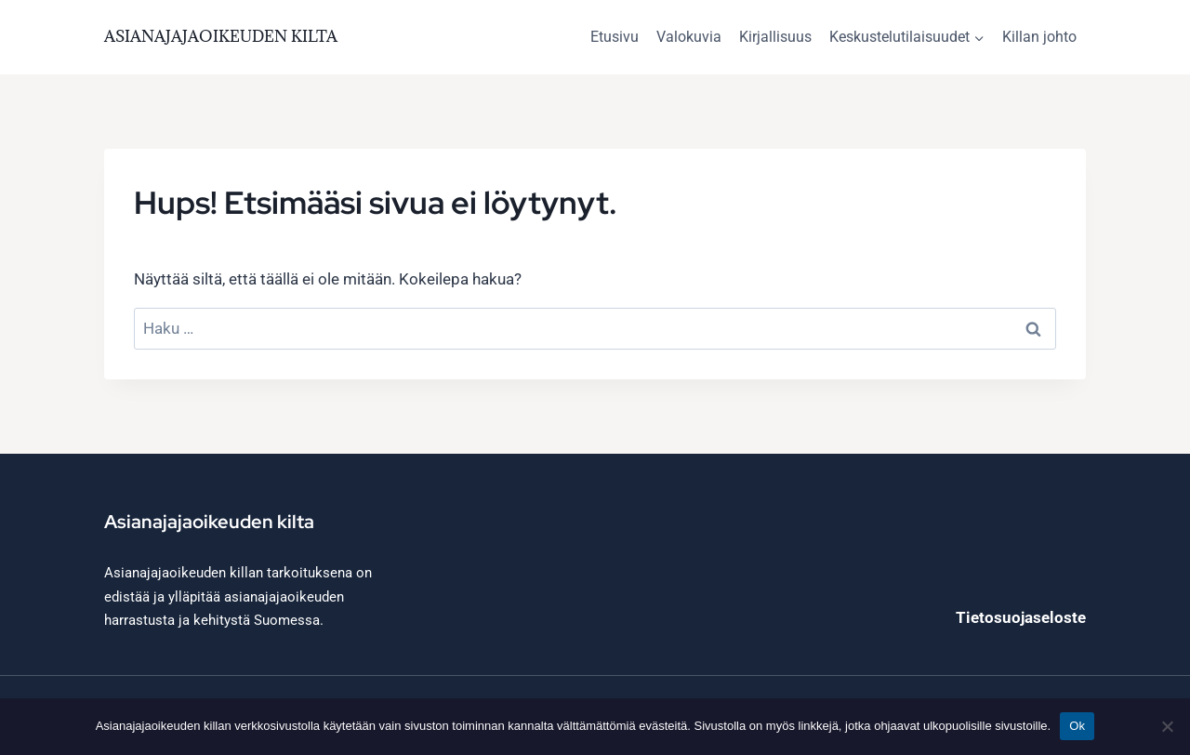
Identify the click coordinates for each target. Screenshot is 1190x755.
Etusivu (614, 37)
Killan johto (1039, 37)
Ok (1077, 726)
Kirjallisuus (775, 37)
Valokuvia (688, 37)
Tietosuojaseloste (1021, 617)
